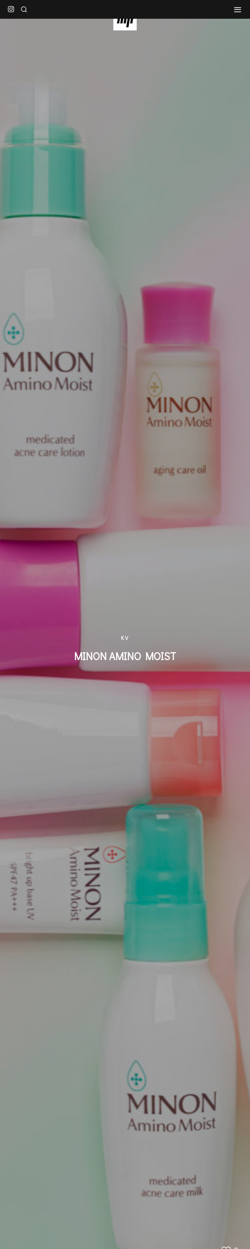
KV (125, 637)
